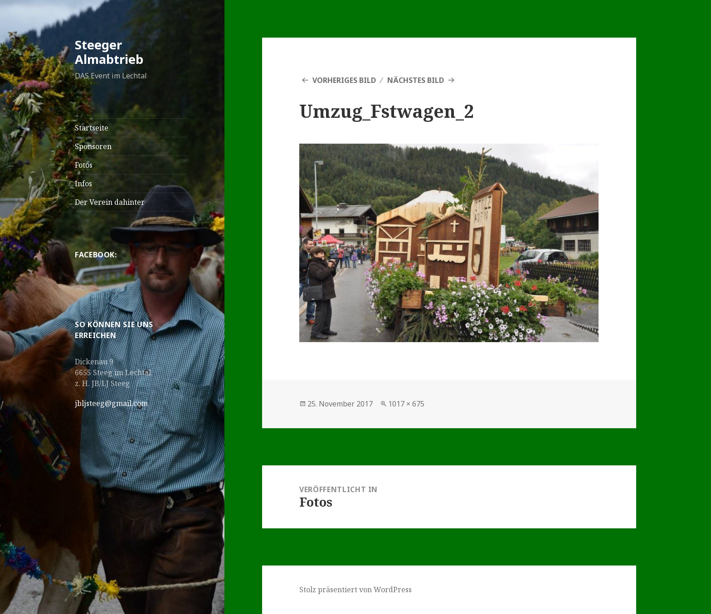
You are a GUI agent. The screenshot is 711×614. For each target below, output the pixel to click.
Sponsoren (93, 146)
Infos (83, 184)
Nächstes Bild (415, 80)
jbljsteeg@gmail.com (111, 403)
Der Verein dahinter (110, 202)
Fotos (84, 165)
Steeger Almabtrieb (109, 52)
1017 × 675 (406, 404)
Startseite (91, 128)
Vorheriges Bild (344, 80)
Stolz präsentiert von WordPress (355, 590)
